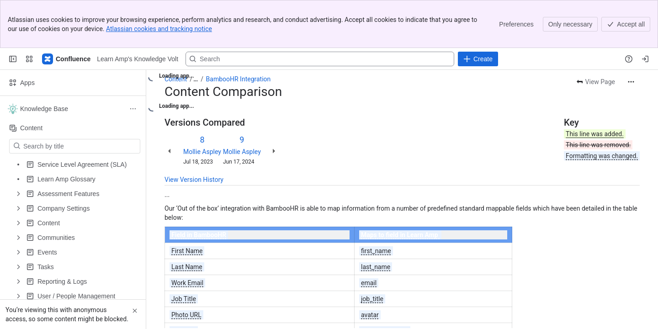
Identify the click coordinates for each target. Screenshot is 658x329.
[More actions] (631, 82)
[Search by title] (80, 146)
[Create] (478, 59)
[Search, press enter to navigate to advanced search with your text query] (320, 59)
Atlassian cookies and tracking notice (159, 28)
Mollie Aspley (202, 151)
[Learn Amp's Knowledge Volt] (66, 59)
